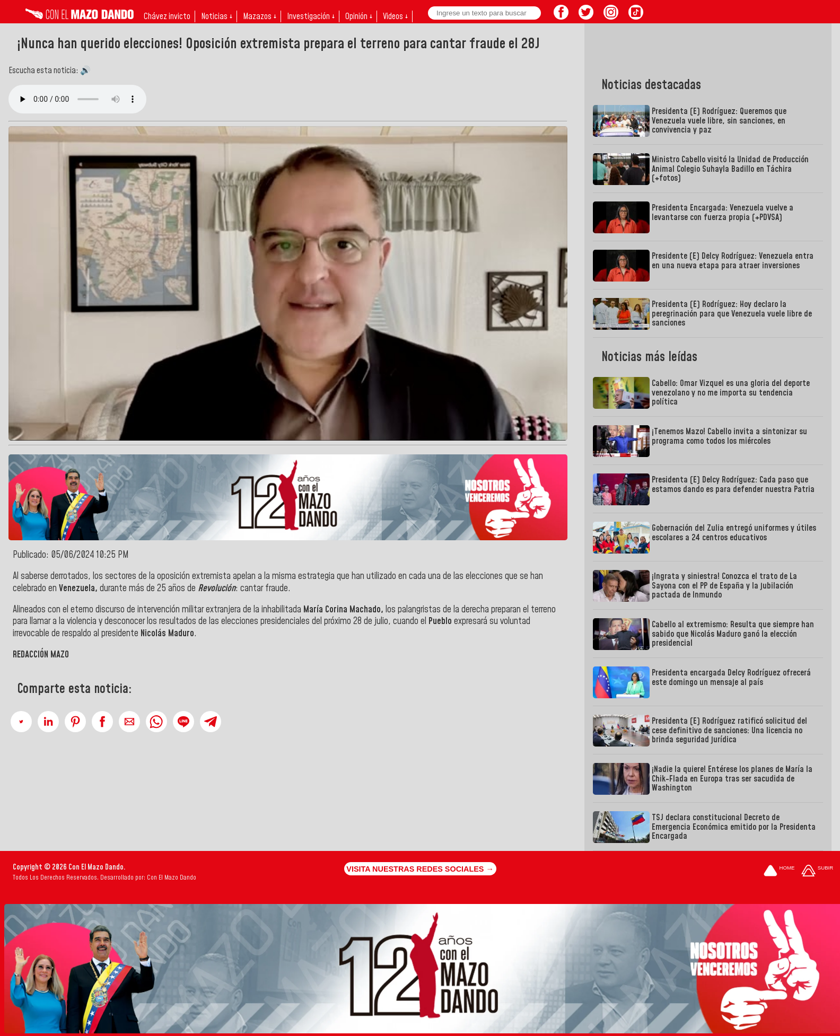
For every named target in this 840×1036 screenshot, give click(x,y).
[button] (21, 721)
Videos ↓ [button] (395, 16)
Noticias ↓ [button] (216, 16)
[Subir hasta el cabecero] (817, 871)
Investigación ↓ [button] (311, 16)
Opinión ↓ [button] (358, 16)
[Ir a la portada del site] (779, 871)
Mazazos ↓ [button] (259, 16)
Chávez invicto (167, 16)
